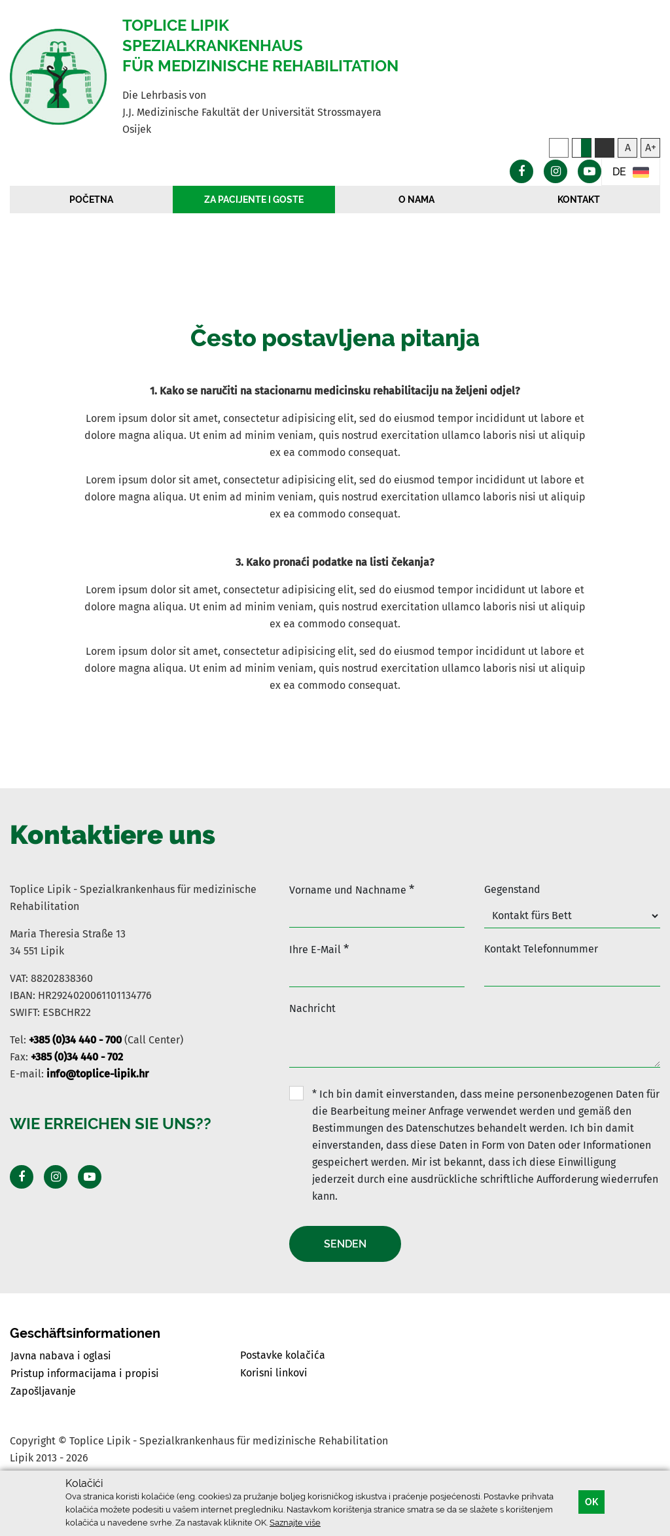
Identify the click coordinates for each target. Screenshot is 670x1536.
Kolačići (84, 1483)
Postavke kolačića (282, 1355)
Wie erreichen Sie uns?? (110, 1123)
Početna (91, 199)
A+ (650, 147)
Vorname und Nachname (351, 889)
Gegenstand (512, 889)
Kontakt (578, 199)
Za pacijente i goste (254, 199)
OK (591, 1502)
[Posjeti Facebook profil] (21, 1177)
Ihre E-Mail (319, 948)
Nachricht (312, 1008)
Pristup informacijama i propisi (84, 1373)
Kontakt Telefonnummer (541, 949)
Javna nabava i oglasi (60, 1356)
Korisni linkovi (274, 1373)
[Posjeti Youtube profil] (89, 1177)
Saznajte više (295, 1522)
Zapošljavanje (43, 1391)
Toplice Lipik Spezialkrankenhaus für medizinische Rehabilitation (260, 45)
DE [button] (630, 172)
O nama (416, 199)
